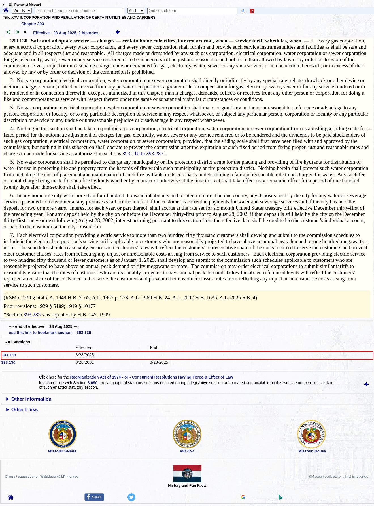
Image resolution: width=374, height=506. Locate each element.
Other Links (24, 409)
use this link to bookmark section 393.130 (50, 332)
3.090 (92, 382)
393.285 (32, 315)
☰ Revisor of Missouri (23, 4)
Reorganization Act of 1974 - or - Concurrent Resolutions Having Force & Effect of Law (151, 377)
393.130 (8, 355)
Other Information (31, 399)
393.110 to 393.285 (142, 153)
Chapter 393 (32, 24)
